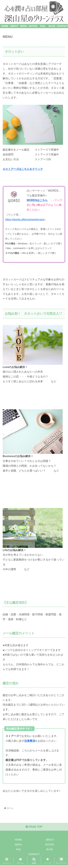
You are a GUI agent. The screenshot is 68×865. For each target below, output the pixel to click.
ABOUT (50, 839)
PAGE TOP (34, 826)
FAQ (18, 849)
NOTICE (49, 844)
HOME (18, 839)
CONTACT (34, 854)
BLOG (49, 849)
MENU (18, 844)
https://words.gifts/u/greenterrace (24, 219)
